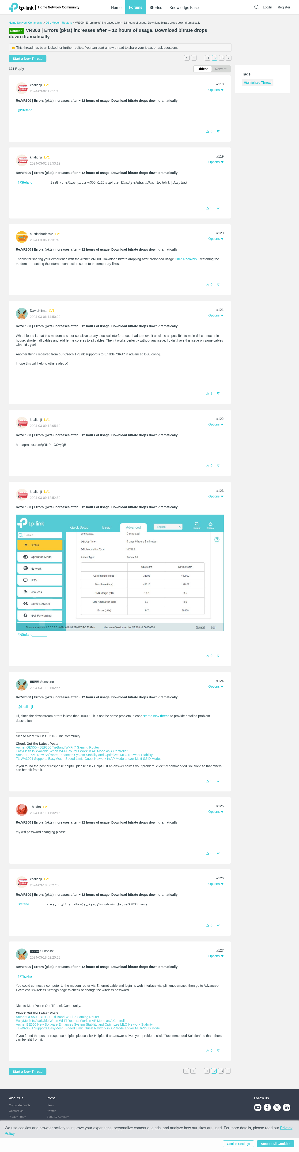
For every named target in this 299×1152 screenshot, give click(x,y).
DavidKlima (38, 310)
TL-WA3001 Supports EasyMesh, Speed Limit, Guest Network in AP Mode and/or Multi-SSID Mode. (88, 758)
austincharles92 (41, 234)
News (50, 1105)
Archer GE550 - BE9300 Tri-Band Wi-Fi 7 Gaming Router (57, 747)
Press (51, 1098)
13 (222, 58)
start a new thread (156, 716)
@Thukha (25, 976)
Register (284, 7)
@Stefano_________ (33, 182)
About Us (16, 1098)
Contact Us (16, 1111)
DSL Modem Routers (59, 22)
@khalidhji (25, 707)
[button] (215, 90)
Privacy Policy (17, 1116)
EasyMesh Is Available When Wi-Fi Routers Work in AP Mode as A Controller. (72, 751)
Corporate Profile (19, 1105)
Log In (267, 7)
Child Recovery (186, 259)
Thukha (35, 807)
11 (208, 58)
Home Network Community (25, 22)
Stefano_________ (31, 904)
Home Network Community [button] (58, 7)
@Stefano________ (32, 110)
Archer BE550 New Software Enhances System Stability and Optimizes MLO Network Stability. (84, 755)
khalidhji (36, 85)
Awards (51, 1111)
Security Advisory (58, 1116)
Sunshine (47, 682)
